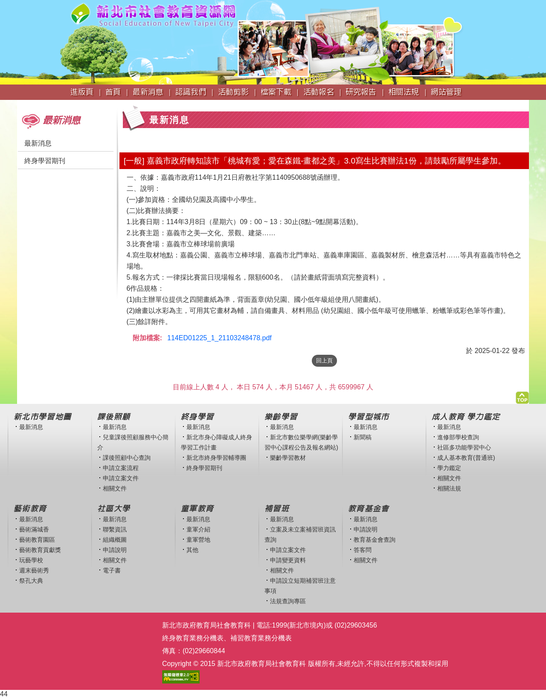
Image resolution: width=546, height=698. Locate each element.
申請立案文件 (121, 478)
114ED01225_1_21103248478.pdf (219, 338)
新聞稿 (363, 437)
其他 (192, 549)
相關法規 (449, 488)
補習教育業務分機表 (261, 638)
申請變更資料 (288, 560)
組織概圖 (115, 539)
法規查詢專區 (288, 601)
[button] (522, 395)
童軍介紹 (198, 529)
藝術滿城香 (34, 529)
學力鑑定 (449, 467)
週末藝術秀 (34, 570)
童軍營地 (198, 539)
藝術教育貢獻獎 (40, 549)
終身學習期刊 (44, 160)
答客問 (363, 549)
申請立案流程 (121, 467)
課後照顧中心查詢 (127, 457)
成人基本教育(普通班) (466, 457)
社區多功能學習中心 (464, 447)
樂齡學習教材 (288, 457)
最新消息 (38, 143)
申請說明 (115, 549)
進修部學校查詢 (458, 437)
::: (20, 104)
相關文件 (115, 488)
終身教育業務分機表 (193, 638)
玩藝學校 (31, 560)
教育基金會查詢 (374, 539)
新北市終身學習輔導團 (216, 457)
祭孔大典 (31, 580)
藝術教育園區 (37, 539)
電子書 (112, 570)
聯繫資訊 (115, 529)
